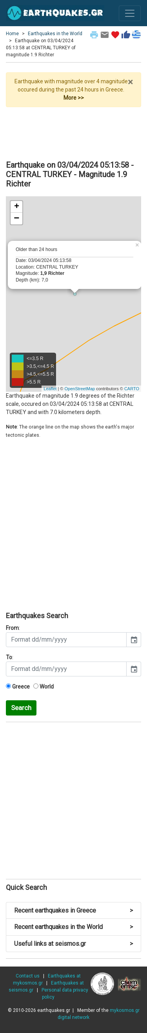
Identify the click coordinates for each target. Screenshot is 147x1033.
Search (21, 708)
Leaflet (50, 388)
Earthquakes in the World (55, 33)
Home (12, 33)
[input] (66, 639)
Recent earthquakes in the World (73, 927)
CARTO (131, 388)
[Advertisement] (73, 130)
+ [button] (16, 207)
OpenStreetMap (79, 388)
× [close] (130, 82)
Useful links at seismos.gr (73, 943)
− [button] (16, 218)
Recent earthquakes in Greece (73, 910)
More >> (74, 98)
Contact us (28, 976)
